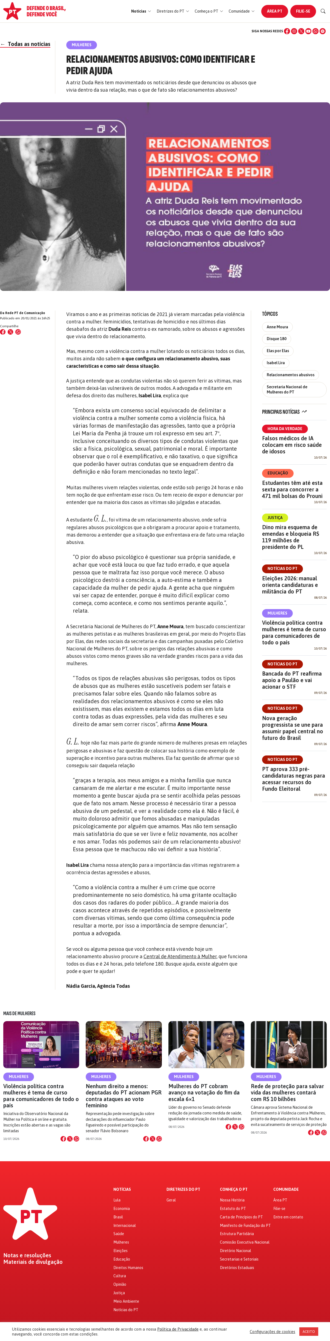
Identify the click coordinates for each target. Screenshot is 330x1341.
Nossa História (232, 1200)
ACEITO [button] (309, 1332)
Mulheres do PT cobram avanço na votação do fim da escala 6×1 (204, 1092)
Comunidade (286, 1190)
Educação (278, 473)
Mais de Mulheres (19, 1013)
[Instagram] (294, 31)
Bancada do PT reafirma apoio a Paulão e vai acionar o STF (292, 680)
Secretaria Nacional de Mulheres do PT (287, 389)
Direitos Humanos (128, 1267)
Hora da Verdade (285, 429)
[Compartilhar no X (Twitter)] (10, 332)
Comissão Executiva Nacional (244, 1242)
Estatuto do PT (233, 1208)
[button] (141, 11)
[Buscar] (323, 11)
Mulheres (277, 613)
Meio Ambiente (126, 1301)
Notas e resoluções (27, 1255)
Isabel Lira (276, 363)
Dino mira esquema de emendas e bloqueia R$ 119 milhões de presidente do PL (290, 537)
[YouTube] (308, 31)
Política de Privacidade (178, 1329)
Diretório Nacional (235, 1251)
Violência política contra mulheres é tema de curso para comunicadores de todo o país (294, 632)
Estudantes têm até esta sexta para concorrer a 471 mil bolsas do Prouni (292, 489)
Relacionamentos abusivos (290, 375)
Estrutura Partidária (237, 1234)
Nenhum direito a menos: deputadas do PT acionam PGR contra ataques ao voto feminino (124, 1095)
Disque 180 (276, 339)
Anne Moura (277, 327)
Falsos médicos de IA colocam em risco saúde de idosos (292, 444)
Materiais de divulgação (33, 1262)
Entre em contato (288, 1217)
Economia (121, 1208)
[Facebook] (287, 31)
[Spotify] (323, 31)
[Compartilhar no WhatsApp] (18, 332)
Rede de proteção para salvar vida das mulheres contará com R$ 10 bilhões (287, 1092)
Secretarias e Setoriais (239, 1259)
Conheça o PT (234, 1190)
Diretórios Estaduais (237, 1267)
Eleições (120, 1251)
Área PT (274, 11)
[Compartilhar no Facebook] (2, 332)
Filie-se (303, 11)
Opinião (119, 1284)
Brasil (118, 1217)
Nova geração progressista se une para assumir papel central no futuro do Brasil (292, 728)
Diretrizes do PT (183, 1190)
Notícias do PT (282, 568)
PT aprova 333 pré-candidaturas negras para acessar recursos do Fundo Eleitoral (293, 779)
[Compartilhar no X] (70, 1139)
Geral (171, 1200)
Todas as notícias (25, 44)
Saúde (118, 1234)
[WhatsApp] (315, 31)
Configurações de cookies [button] (272, 1331)
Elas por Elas (278, 351)
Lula (116, 1200)
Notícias (122, 1190)
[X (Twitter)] (301, 31)
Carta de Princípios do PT (241, 1217)
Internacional (124, 1225)
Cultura (119, 1276)
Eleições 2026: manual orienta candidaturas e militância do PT (290, 585)
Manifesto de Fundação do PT (245, 1225)
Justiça (275, 517)
